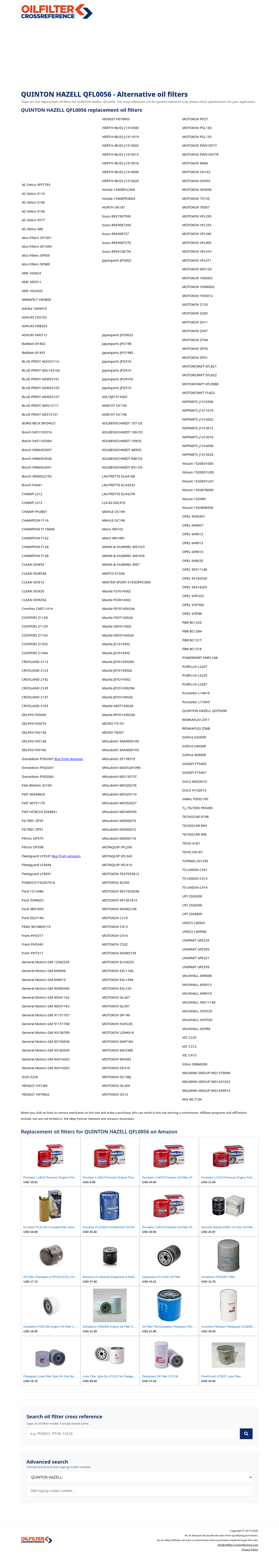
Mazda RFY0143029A (118, 714)
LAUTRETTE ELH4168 (118, 476)
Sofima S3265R (194, 737)
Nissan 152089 (194, 499)
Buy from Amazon (69, 759)
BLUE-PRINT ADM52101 (40, 379)
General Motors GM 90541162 (45, 997)
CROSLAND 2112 (35, 661)
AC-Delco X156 (33, 211)
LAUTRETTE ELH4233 (118, 485)
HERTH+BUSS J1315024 (120, 180)
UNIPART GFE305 (195, 949)
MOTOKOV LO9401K (118, 1032)
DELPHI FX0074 (34, 723)
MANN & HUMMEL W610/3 (123, 546)
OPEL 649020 (192, 560)
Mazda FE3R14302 (116, 600)
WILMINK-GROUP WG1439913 (206, 1090)
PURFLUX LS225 (194, 675)
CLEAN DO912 (33, 582)
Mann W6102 (112, 529)
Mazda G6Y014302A (118, 635)
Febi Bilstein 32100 (36, 785)
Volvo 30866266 (194, 1064)
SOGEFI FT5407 (194, 772)
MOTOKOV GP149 (116, 1015)
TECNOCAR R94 (194, 825)
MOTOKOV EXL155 (116, 988)
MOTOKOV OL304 (116, 1085)
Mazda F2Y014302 (116, 591)
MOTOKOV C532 (115, 944)
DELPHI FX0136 (34, 732)
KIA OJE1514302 (114, 396)
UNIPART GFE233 (195, 940)
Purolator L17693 (196, 702)
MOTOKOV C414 (115, 935)
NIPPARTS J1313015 (197, 428)
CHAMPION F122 (35, 538)
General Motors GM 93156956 (45, 1041)
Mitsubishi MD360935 (119, 811)
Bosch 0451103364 (37, 441)
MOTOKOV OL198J (116, 1077)
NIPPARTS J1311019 (197, 410)
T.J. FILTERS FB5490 (197, 808)
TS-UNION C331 (194, 869)
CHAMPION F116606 (38, 529)
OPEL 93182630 (194, 578)
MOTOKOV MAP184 (117, 1041)
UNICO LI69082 (194, 931)
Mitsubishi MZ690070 (119, 820)
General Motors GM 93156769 (45, 1032)
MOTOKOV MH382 (116, 1059)
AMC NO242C (32, 290)
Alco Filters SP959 (36, 255)
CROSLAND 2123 (35, 670)
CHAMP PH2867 (34, 511)
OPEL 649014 (192, 551)
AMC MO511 (32, 281)
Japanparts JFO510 (116, 387)
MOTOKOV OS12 (115, 1094)
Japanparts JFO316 (116, 361)
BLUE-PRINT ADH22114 (40, 361)
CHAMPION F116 (35, 520)
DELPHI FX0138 (34, 741)
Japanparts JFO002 (116, 260)
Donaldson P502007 (38, 759)
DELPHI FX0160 (34, 750)
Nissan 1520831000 (197, 463)
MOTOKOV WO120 (197, 269)
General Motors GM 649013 (44, 979)
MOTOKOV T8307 (196, 207)
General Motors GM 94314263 (45, 1059)
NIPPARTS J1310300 (197, 401)
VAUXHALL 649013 (197, 984)
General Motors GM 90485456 (45, 988)
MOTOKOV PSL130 (197, 127)
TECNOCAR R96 (194, 834)
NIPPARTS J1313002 (197, 419)
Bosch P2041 (32, 485)
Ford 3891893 (32, 909)
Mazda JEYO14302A (117, 697)
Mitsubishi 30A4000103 (120, 750)
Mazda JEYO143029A (118, 688)
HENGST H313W (34, 1085)
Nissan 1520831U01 (198, 481)
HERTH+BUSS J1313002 (120, 145)
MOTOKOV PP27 (195, 119)
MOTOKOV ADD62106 (119, 909)
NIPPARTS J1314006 (197, 445)
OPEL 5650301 (193, 516)
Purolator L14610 (196, 693)
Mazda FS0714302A (117, 617)
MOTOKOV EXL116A (117, 970)
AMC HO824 (31, 273)
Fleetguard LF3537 (36, 856)
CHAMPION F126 (35, 546)
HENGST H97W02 (35, 1094)
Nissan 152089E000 (197, 507)
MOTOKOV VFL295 (196, 216)
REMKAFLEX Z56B (196, 728)
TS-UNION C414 (194, 887)
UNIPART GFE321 (195, 958)
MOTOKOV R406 (195, 163)
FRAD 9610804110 (36, 926)
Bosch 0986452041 (37, 467)
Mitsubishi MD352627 (119, 803)
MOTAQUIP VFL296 (117, 847)
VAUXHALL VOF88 (196, 1028)
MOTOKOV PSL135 (197, 136)
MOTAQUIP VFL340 (117, 856)
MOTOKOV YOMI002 (198, 286)
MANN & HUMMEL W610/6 (123, 555)
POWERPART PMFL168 (200, 657)
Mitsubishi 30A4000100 (120, 741)
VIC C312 (189, 1046)
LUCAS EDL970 (113, 502)
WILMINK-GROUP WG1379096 (206, 1073)
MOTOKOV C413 (115, 926)
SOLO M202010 (194, 781)
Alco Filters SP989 (36, 264)
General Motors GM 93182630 (45, 1050)
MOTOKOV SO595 (196, 180)
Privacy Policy (250, 1549)
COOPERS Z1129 (35, 626)
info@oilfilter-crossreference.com (237, 1544)
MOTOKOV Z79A (195, 340)
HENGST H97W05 (116, 119)
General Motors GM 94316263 (45, 1068)
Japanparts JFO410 (116, 370)
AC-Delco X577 (33, 220)
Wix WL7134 (192, 1099)
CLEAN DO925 (33, 591)
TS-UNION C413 (194, 878)
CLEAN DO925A (34, 600)
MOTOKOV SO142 (196, 172)
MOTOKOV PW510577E (200, 154)
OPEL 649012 (192, 534)
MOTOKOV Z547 (195, 331)
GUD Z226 (30, 1077)
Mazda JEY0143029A (118, 661)
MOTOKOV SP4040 (197, 189)
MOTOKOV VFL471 (196, 260)
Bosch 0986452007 (37, 449)
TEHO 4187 (191, 843)
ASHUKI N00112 (34, 335)
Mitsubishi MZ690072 (119, 829)
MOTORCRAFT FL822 (198, 392)
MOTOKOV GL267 (116, 997)
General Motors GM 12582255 (45, 962)
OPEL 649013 (192, 543)
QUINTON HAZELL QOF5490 (204, 710)
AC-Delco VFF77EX (36, 184)
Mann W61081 (113, 538)
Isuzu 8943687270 (116, 242)
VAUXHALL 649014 (197, 993)
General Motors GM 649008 (44, 970)
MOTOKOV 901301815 (119, 900)
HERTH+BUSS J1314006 (120, 172)
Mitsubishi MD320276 (119, 785)
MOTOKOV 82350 (116, 882)
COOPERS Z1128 (35, 617)
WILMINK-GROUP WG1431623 (206, 1081)
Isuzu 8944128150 (116, 251)
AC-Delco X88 (32, 229)
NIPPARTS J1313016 (197, 437)
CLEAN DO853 (33, 564)
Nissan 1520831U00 (198, 472)
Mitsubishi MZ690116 (119, 838)
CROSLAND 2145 (35, 688)
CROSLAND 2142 (35, 679)
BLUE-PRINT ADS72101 (40, 414)
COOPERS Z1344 (35, 653)
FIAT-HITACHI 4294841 (39, 811)
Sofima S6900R (194, 754)
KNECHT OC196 (114, 414)
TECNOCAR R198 (195, 816)
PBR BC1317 (192, 640)
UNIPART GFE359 (195, 967)
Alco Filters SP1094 (37, 246)
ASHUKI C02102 (34, 317)
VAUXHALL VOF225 (197, 1011)
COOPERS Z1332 (35, 644)
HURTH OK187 (113, 207)
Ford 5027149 (32, 918)
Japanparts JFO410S (117, 379)
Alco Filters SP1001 (37, 237)
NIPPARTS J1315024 (197, 454)
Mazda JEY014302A (117, 670)
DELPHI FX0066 (34, 714)
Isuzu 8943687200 (116, 225)
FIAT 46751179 (33, 803)
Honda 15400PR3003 (118, 198)
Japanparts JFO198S (117, 352)
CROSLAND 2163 (35, 705)
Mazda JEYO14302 (116, 679)
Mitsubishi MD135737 (119, 776)
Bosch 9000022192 (37, 476)
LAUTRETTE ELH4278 (118, 494)
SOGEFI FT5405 (194, 763)
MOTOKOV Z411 (195, 322)
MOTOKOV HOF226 (117, 1023)
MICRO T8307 (113, 732)
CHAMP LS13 (32, 502)
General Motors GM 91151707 (45, 1015)
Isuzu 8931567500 (116, 216)
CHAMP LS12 (32, 494)
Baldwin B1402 (33, 343)
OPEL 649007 (192, 525)
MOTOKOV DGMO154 (119, 953)
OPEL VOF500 (193, 604)
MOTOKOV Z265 (195, 313)
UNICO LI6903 (193, 922)
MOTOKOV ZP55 (195, 348)
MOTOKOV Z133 (195, 304)
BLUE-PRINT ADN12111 (40, 405)
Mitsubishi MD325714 (119, 794)
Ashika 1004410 (34, 308)
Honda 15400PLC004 (118, 189)
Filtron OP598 (32, 847)
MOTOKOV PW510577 (199, 145)
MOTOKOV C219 (115, 918)
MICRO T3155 (113, 723)
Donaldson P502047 (38, 767)
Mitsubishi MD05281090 (121, 767)
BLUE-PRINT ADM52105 (40, 387)
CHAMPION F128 (35, 555)
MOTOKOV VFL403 (196, 242)
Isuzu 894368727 (115, 233)
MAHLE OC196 (113, 520)
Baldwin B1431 (33, 352)
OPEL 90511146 (194, 569)
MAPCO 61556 (113, 573)
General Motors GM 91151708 (45, 1023)
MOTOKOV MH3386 (117, 1050)
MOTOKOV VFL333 (196, 225)
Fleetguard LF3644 (36, 864)
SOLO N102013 (194, 790)
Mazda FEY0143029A (118, 608)
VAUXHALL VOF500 (197, 1019)
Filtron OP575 (32, 838)
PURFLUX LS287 (194, 684)
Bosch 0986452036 (37, 458)
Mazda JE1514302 (116, 644)
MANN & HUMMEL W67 (120, 564)
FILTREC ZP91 (32, 829)
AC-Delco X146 (33, 202)
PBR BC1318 (192, 649)
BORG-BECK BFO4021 (39, 423)
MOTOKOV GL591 (116, 1006)
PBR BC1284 (192, 631)
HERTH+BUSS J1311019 (120, 136)
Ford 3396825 (32, 900)
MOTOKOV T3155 (196, 198)
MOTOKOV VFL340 (196, 233)
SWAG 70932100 (195, 799)
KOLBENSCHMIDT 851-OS (122, 467)
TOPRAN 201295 (195, 861)
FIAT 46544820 (33, 794)
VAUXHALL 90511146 (199, 1002)
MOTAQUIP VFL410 (117, 864)
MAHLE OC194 (113, 511)
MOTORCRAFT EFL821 (199, 366)
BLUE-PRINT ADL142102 (41, 370)
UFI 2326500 (192, 905)
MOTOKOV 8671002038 (120, 891)
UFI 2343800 (192, 914)
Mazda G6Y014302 (117, 626)
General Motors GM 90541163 (45, 1006)
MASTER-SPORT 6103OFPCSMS (126, 582)
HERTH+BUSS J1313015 (120, 154)
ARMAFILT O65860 (36, 299)
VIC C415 (189, 1055)
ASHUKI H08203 (34, 326)
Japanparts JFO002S (117, 335)
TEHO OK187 (192, 852)
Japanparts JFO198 (116, 343)
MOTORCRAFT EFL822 (199, 375)
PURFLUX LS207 (194, 666)
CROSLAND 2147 (35, 697)
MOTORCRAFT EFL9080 (200, 384)
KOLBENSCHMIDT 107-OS (122, 423)
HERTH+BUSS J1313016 (120, 163)
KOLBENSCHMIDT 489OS (121, 449)
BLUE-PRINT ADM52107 (40, 396)
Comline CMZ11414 (37, 608)
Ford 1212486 (32, 891)
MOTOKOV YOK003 (197, 278)
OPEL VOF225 (193, 595)
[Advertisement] (139, 55)
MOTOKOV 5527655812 (120, 873)
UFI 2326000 (192, 896)
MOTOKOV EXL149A (117, 979)
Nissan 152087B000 (198, 490)
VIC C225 (189, 1037)
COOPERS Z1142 (35, 635)
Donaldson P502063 (38, 776)
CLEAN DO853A (34, 573)
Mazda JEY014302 (116, 653)
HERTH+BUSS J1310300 (120, 127)
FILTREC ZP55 (32, 820)
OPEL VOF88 (192, 613)
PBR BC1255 (192, 622)
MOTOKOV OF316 (116, 1068)
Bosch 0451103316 (37, 432)
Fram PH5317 (32, 935)
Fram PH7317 (32, 953)
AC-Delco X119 (33, 193)
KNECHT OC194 (114, 405)
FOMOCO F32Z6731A (38, 882)
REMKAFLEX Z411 (196, 719)
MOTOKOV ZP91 (195, 357)
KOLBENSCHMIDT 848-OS (122, 458)
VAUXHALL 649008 (197, 975)
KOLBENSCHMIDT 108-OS (122, 432)
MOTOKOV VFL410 (196, 251)
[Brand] (140, 1477)
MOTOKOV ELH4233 (118, 962)
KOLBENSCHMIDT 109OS (121, 441)
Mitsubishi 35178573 (118, 759)
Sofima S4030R (194, 746)
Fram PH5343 (32, 944)
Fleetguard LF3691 (36, 873)
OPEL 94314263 (194, 587)
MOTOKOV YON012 (197, 295)
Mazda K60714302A (117, 705)
